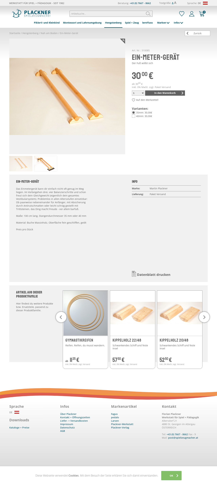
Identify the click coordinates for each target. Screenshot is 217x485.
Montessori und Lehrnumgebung (82, 22)
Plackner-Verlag (120, 427)
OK (171, 475)
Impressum (66, 424)
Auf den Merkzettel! (147, 99)
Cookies (73, 475)
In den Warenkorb (165, 92)
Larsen (115, 420)
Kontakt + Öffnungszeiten (75, 417)
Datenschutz (67, 427)
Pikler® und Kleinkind (47, 22)
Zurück (197, 33)
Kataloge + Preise (19, 427)
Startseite (14, 33)
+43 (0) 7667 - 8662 (140, 3)
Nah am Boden (49, 33)
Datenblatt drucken (153, 274)
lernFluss (147, 22)
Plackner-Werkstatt (122, 424)
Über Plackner (68, 414)
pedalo (115, 417)
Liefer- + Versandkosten (74, 420)
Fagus (114, 414)
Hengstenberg (113, 22)
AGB (62, 431)
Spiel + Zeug (132, 22)
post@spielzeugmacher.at (183, 437)
